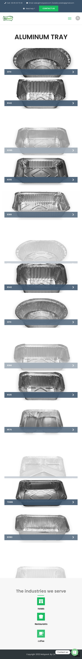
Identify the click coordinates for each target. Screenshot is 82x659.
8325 (9, 409)
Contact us (49, 8)
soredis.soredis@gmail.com (63, 3)
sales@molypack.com (42, 3)
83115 (9, 194)
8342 (9, 103)
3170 (9, 72)
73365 (10, 507)
